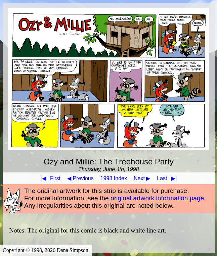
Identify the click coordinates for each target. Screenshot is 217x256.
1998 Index (113, 178)
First (49, 178)
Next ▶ (142, 178)
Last (168, 178)
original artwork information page (157, 198)
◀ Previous (80, 178)
